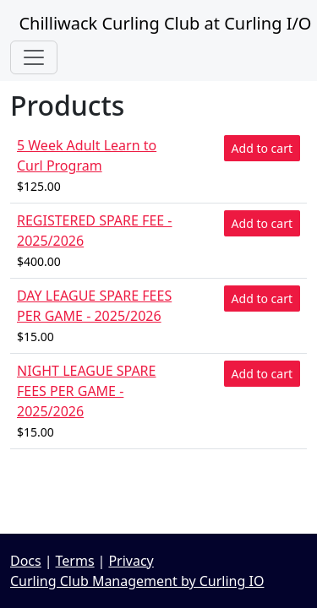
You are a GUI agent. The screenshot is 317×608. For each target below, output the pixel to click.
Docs (25, 560)
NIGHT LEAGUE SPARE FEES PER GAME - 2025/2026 (86, 391)
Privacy (130, 560)
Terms (75, 560)
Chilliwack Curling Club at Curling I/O (160, 23)
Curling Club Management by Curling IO (137, 581)
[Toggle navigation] (33, 57)
